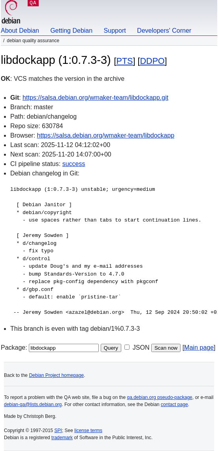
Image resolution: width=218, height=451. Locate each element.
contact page (174, 404)
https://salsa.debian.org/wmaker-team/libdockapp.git (95, 97)
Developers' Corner (164, 30)
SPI (58, 430)
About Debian (20, 30)
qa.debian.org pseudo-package (159, 397)
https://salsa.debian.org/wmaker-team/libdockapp (106, 135)
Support (115, 30)
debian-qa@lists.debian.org (33, 404)
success (73, 163)
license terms (88, 430)
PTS (125, 61)
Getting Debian (71, 30)
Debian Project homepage (56, 375)
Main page (199, 347)
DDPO (152, 61)
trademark (62, 437)
